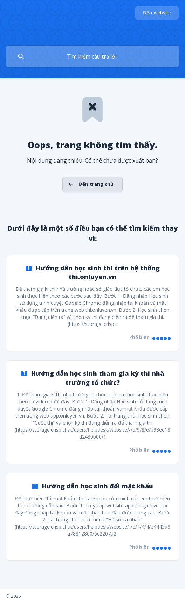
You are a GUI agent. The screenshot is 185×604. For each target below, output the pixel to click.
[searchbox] (92, 56)
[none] (157, 13)
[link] (92, 303)
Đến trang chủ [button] (96, 184)
